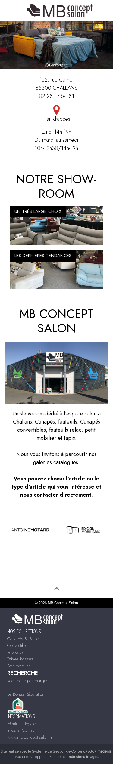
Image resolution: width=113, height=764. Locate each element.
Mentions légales (22, 723)
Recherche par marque (27, 680)
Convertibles (18, 645)
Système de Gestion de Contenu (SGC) (71, 751)
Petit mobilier (18, 666)
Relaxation (16, 652)
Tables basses (20, 659)
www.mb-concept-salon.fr (29, 737)
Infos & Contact (21, 730)
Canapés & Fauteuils (26, 638)
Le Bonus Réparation (25, 694)
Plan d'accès (56, 114)
